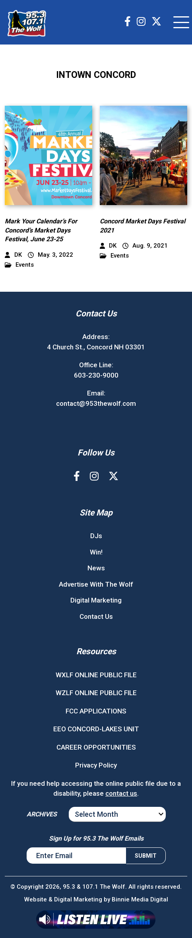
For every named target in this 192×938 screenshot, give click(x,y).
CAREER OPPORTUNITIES (96, 747)
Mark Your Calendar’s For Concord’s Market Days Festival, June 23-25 (41, 230)
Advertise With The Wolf (96, 584)
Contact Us (96, 616)
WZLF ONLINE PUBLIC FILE (96, 693)
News (96, 568)
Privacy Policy (96, 765)
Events (19, 265)
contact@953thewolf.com (96, 403)
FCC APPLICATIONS (96, 711)
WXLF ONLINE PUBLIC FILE (96, 675)
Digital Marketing (96, 600)
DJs (96, 536)
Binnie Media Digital (140, 899)
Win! (96, 552)
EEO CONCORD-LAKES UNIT (96, 729)
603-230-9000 (96, 375)
